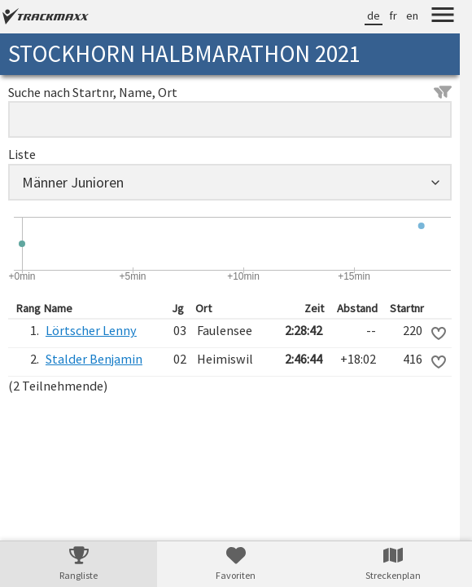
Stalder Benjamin (94, 359)
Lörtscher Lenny (91, 330)
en (412, 15)
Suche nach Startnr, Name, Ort (230, 92)
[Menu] (442, 17)
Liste (22, 154)
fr (393, 15)
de (373, 15)
